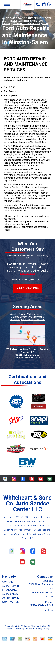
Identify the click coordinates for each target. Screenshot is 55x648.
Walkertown (33, 314)
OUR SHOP (9, 581)
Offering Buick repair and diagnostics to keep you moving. (27, 217)
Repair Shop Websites (35, 626)
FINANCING (9, 589)
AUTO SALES (10, 593)
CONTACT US (10, 601)
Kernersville (27, 319)
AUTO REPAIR (10, 585)
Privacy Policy (42, 628)
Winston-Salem (18, 314)
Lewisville (39, 319)
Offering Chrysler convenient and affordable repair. (26, 228)
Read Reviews (27, 288)
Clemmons (38, 317)
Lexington (15, 319)
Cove (42, 314)
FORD (45, 23)
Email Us (47, 610)
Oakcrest (15, 317)
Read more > (27, 273)
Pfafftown (26, 317)
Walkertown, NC (37, 257)
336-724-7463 (23, 195)
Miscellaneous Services (18, 255)
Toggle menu (7, 5)
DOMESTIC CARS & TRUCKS (26, 23)
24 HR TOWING (11, 597)
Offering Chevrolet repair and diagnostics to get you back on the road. (26, 223)
